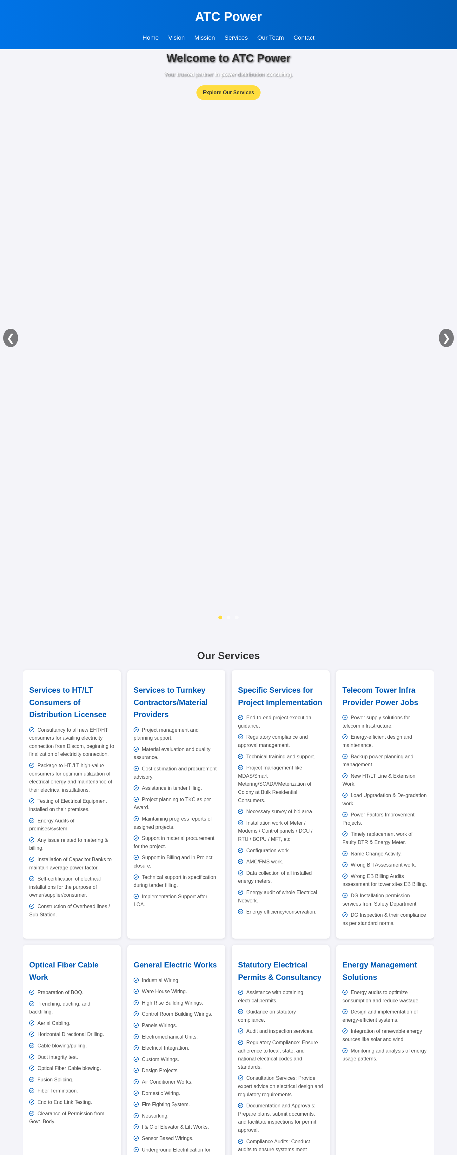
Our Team (270, 37)
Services (236, 37)
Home (150, 37)
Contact (304, 37)
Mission (204, 37)
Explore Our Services (228, 92)
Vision (176, 37)
